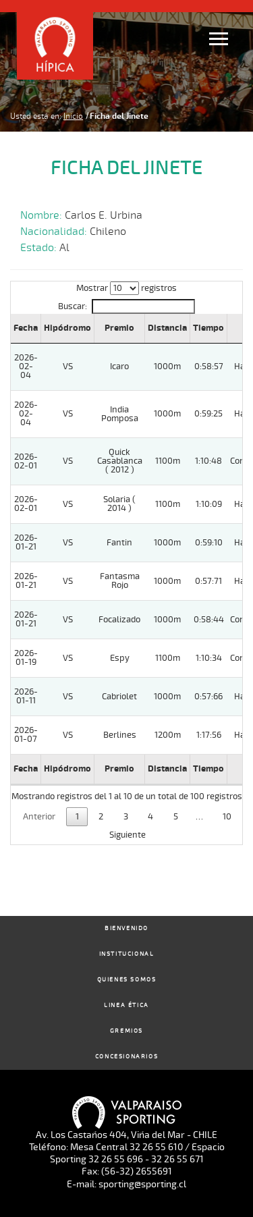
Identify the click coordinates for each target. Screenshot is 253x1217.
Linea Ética (126, 1005)
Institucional (126, 954)
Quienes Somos (127, 979)
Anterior (39, 816)
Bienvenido (126, 928)
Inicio (73, 116)
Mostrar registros (126, 288)
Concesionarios (126, 1056)
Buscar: (126, 306)
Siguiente (127, 835)
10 (227, 816)
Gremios (126, 1031)
